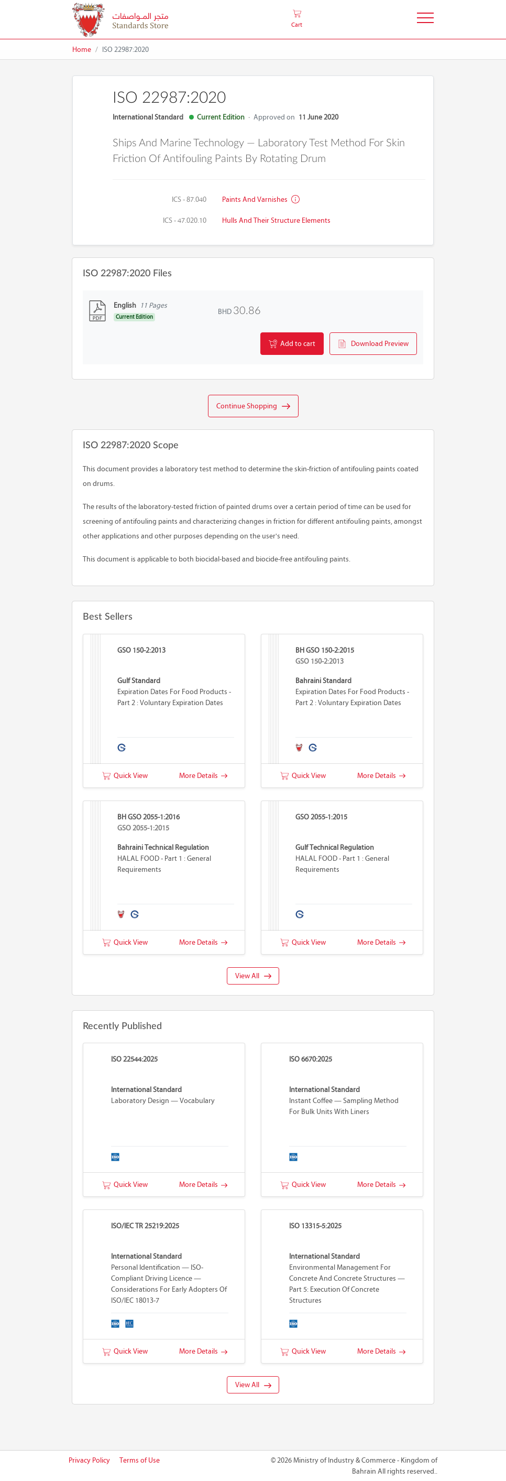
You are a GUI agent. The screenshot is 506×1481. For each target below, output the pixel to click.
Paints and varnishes (261, 199)
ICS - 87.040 (189, 199)
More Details (203, 775)
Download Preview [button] (373, 344)
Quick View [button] (125, 775)
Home (81, 49)
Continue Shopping (253, 406)
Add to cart (292, 344)
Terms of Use (139, 1460)
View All (253, 975)
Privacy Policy (89, 1460)
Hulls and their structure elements (276, 220)
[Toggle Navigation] (425, 20)
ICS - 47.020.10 (184, 220)
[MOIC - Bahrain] (120, 19)
